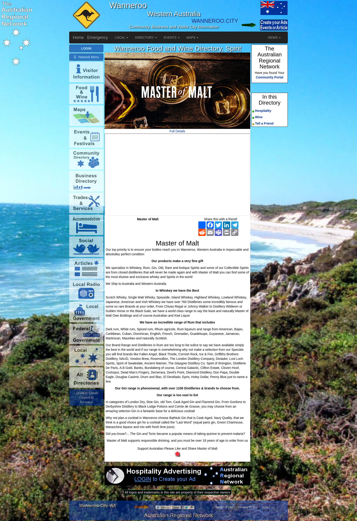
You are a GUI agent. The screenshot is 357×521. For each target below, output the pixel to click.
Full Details (177, 131)
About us (268, 507)
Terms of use (224, 507)
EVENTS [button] (172, 37)
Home (78, 37)
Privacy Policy (248, 507)
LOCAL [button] (121, 37)
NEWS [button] (274, 37)
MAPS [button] (192, 37)
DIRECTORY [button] (146, 37)
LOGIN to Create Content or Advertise (86, 397)
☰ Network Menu (86, 57)
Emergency (97, 37)
